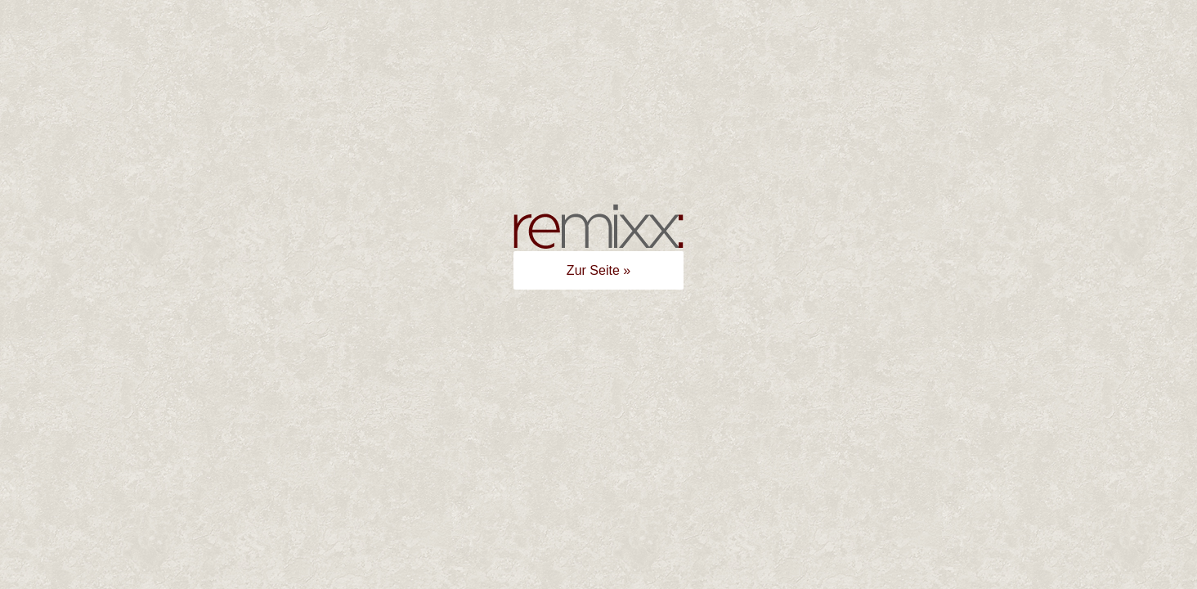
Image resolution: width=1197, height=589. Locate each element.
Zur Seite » (598, 270)
